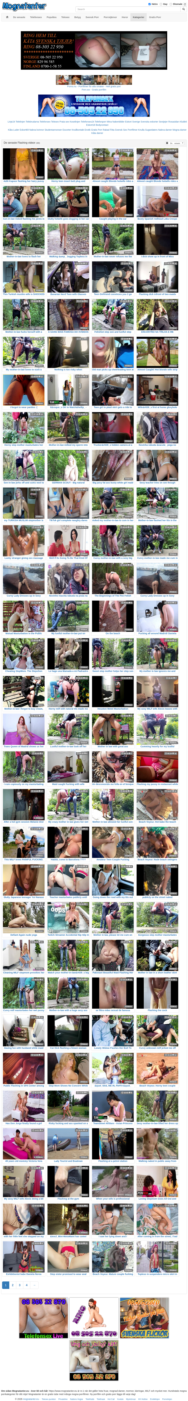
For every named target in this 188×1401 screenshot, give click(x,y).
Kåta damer (97, 133)
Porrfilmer (133, 130)
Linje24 (11, 121)
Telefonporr (100, 121)
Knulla (141, 130)
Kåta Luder (13, 130)
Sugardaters (151, 130)
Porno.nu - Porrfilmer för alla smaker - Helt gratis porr (94, 86)
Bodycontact (102, 125)
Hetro (155, 4)
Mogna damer (180, 130)
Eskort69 (24, 130)
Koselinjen (75, 121)
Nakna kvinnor (36, 130)
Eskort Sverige (132, 121)
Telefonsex (45, 121)
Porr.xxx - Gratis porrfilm (94, 89)
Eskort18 (90, 125)
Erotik (88, 130)
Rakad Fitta (108, 130)
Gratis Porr (96, 130)
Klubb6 (183, 121)
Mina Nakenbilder (116, 121)
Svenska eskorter (149, 121)
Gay (165, 4)
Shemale (177, 4)
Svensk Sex (121, 130)
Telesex (55, 121)
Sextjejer (163, 121)
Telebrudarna (32, 121)
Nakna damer (165, 130)
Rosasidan (173, 121)
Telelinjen (20, 121)
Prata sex (64, 121)
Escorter (66, 130)
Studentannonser (53, 130)
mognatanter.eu (31, 1399)
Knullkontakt (78, 130)
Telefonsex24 (87, 121)
